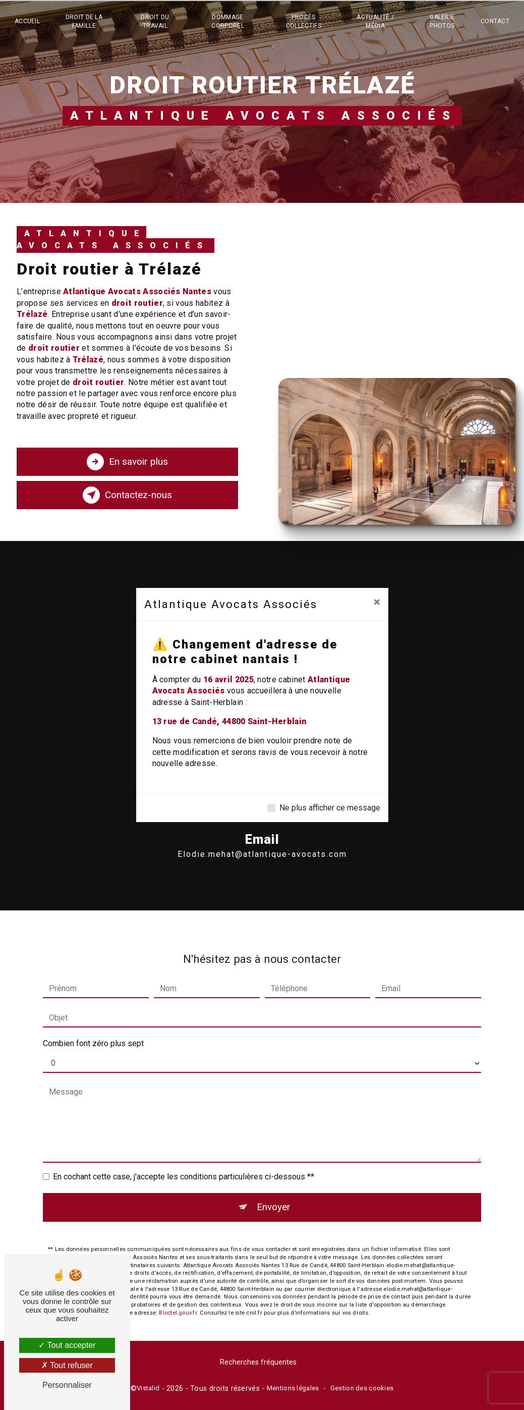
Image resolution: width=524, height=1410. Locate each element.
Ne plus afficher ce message (329, 807)
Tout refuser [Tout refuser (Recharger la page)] (67, 1365)
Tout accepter (66, 1345)
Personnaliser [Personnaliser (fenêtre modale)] (67, 1385)
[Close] (377, 602)
